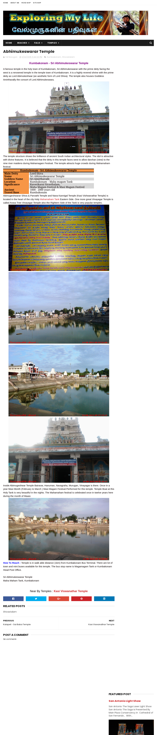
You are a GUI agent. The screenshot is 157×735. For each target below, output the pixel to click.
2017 (115, 389)
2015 (115, 397)
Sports (136, 345)
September (122, 414)
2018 (115, 385)
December (121, 401)
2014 (115, 493)
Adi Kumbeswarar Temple (129, 469)
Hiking (132, 290)
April (118, 435)
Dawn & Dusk (133, 273)
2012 (115, 501)
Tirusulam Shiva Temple (128, 452)
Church (113, 273)
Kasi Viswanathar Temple (65, 595)
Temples (52, 42)
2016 (115, 393)
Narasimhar (134, 317)
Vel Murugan (28, 708)
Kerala (132, 306)
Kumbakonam (54, 57)
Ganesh (131, 284)
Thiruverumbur (123, 443)
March (119, 440)
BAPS (112, 262)
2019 (115, 380)
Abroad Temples (118, 257)
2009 (115, 510)
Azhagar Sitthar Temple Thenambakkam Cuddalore (138, 182)
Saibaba (114, 339)
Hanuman (115, 290)
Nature (113, 323)
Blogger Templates (43, 731)
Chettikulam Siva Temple (139, 221)
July (117, 423)
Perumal (114, 334)
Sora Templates (23, 731)
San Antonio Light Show (125, 58)
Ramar (130, 334)
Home (5, 3)
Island (113, 301)
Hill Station (115, 295)
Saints (131, 339)
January (120, 487)
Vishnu (113, 361)
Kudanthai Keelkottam (128, 465)
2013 (115, 497)
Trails (112, 356)
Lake (136, 312)
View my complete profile (31, 713)
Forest (113, 284)
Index (133, 295)
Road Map (26, 3)
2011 (114, 506)
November (121, 405)
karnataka (115, 306)
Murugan (114, 317)
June (118, 427)
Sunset (113, 350)
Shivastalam (68, 57)
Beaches (22, 42)
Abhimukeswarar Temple (129, 478)
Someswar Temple (125, 456)
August (119, 418)
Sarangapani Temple (127, 461)
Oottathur (131, 192)
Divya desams (117, 279)
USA (127, 356)
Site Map (37, 3)
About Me (14, 3)
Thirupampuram (124, 448)
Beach (127, 262)
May (117, 431)
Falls (37, 42)
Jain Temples (131, 301)
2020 (115, 376)
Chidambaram (136, 268)
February (120, 483)
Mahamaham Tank (61, 199)
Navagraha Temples (120, 328)
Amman (140, 257)
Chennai (114, 268)
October (120, 410)
